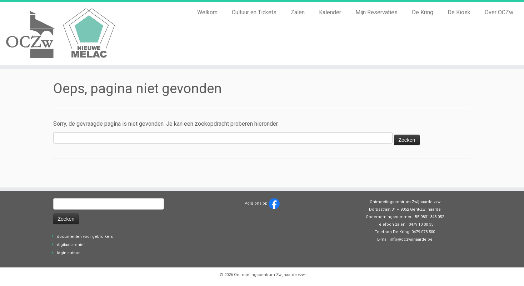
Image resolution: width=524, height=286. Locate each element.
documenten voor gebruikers (85, 236)
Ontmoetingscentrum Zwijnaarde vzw (269, 274)
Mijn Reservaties (376, 12)
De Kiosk (459, 12)
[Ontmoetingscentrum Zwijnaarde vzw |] (60, 33)
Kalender (330, 12)
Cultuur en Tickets (254, 12)
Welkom (207, 12)
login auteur (68, 253)
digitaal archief (71, 244)
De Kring (422, 12)
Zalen (298, 12)
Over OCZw (499, 12)
